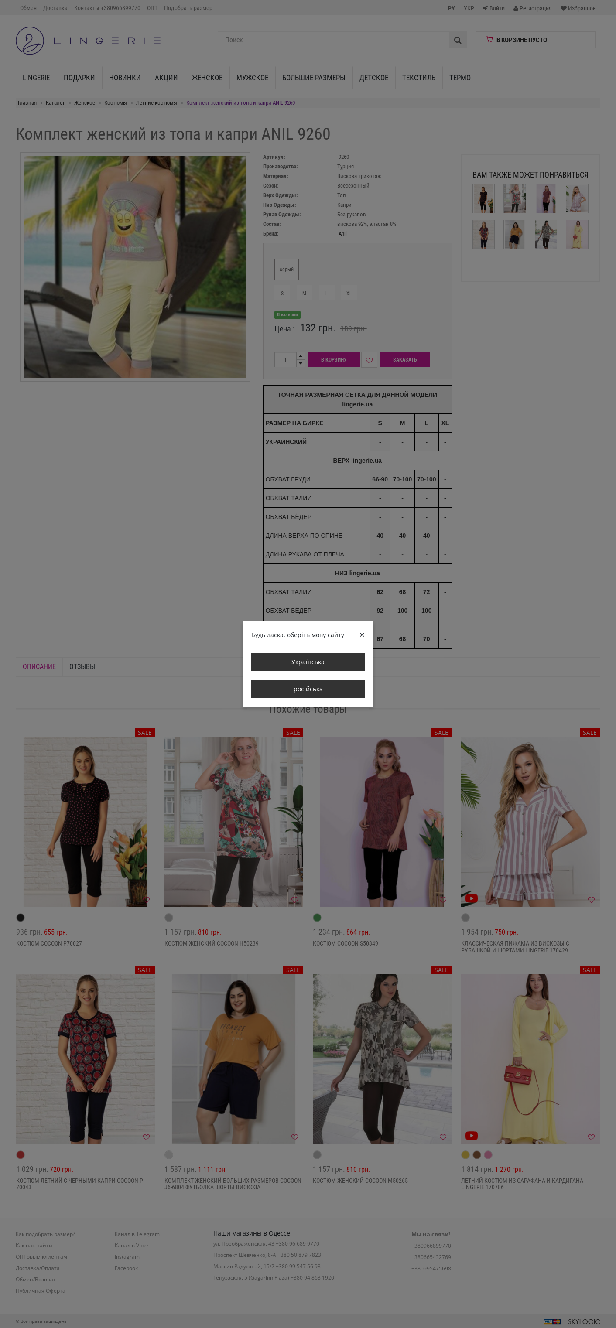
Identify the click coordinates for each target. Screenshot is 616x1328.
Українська (308, 662)
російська (308, 689)
